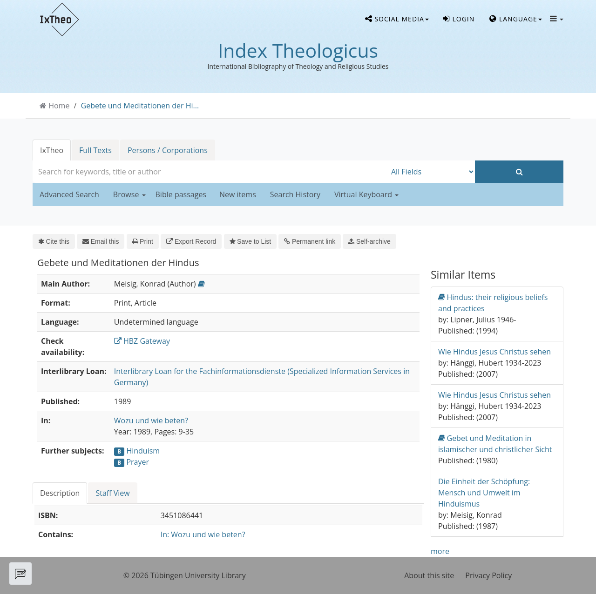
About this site (429, 575)
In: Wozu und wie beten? (203, 534)
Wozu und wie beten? (151, 420)
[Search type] (430, 171)
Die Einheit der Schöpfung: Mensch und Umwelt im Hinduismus (484, 492)
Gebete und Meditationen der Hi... (140, 105)
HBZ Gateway (142, 341)
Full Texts (95, 150)
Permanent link (309, 241)
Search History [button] (295, 194)
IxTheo (51, 150)
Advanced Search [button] (69, 194)
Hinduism (143, 451)
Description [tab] (60, 493)
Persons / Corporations (168, 150)
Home (58, 105)
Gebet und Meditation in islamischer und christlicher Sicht (495, 443)
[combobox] (209, 171)
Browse (129, 194)
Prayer (137, 462)
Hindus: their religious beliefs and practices (493, 303)
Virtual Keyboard (366, 194)
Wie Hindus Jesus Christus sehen (494, 352)
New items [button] (237, 194)
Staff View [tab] (112, 493)
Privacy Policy (488, 575)
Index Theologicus (298, 50)
